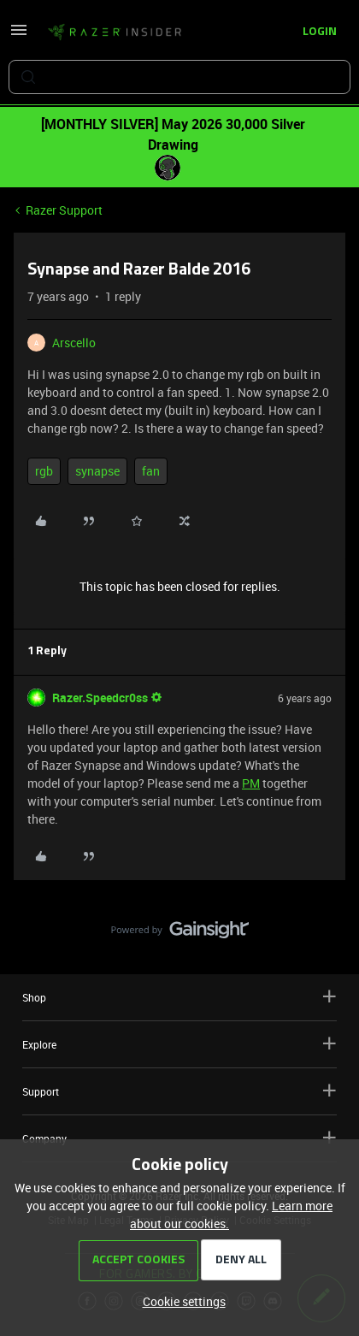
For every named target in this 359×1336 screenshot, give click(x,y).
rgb (44, 471)
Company (179, 1138)
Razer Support (64, 210)
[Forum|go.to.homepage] (114, 32)
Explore (179, 1044)
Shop (179, 997)
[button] (19, 35)
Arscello (74, 342)
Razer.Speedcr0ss (100, 697)
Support (179, 1091)
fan (151, 471)
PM (251, 783)
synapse (97, 471)
